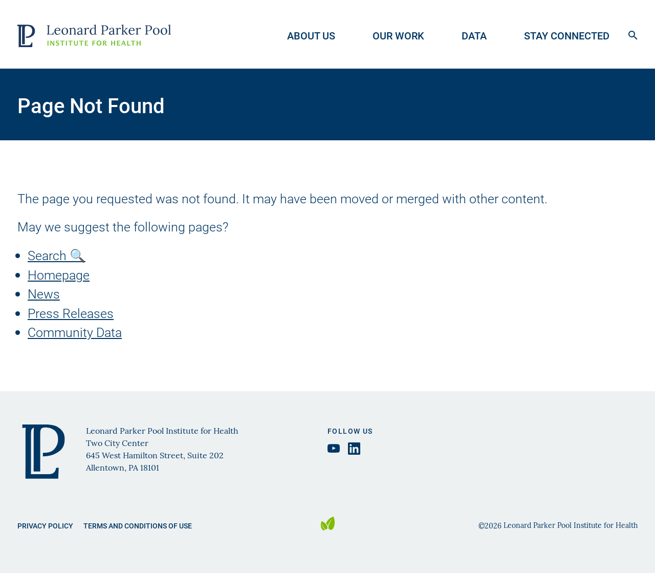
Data (474, 35)
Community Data (75, 332)
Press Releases (71, 313)
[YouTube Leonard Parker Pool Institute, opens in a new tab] (334, 448)
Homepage (59, 274)
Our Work (398, 35)
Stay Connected (566, 35)
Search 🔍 (56, 255)
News (44, 293)
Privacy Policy (45, 525)
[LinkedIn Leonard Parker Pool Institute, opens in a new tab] (354, 448)
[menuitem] (320, 34)
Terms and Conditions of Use (137, 525)
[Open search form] (633, 34)
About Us (311, 35)
